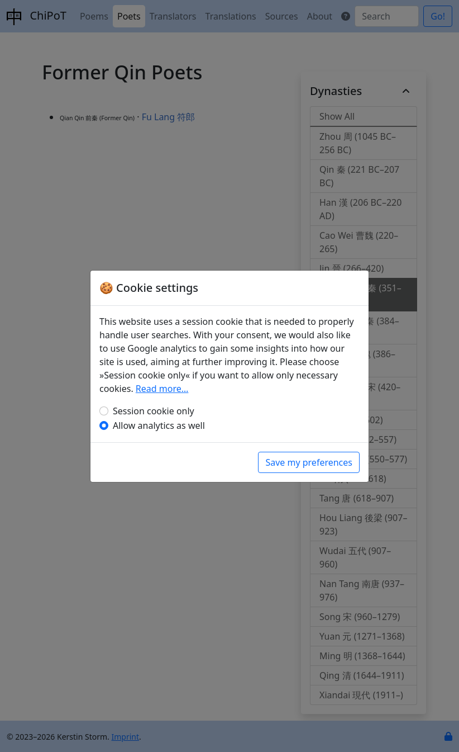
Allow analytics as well (159, 425)
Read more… (162, 388)
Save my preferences (308, 462)
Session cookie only (153, 411)
